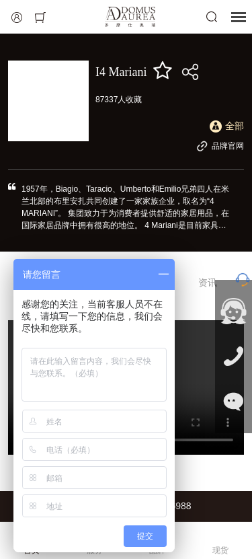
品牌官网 (220, 146)
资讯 (207, 282)
